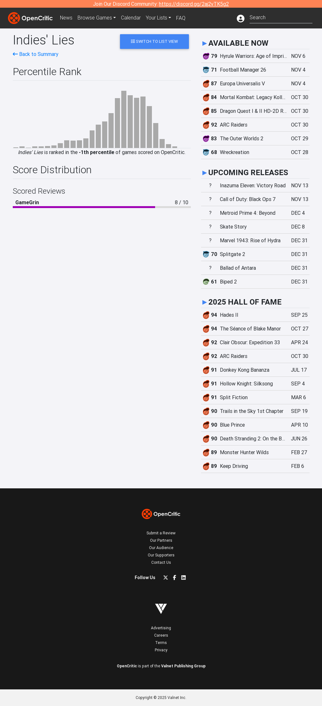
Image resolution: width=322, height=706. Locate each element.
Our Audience (161, 547)
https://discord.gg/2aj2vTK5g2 (194, 4)
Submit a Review (161, 533)
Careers (161, 635)
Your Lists (157, 18)
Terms (161, 642)
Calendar (131, 18)
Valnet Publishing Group (183, 665)
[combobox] (281, 16)
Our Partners (161, 540)
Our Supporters (161, 555)
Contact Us (161, 562)
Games (95, 18)
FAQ (181, 18)
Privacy (161, 650)
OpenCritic (127, 665)
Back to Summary (35, 54)
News (66, 18)
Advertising (161, 627)
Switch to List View (154, 41)
